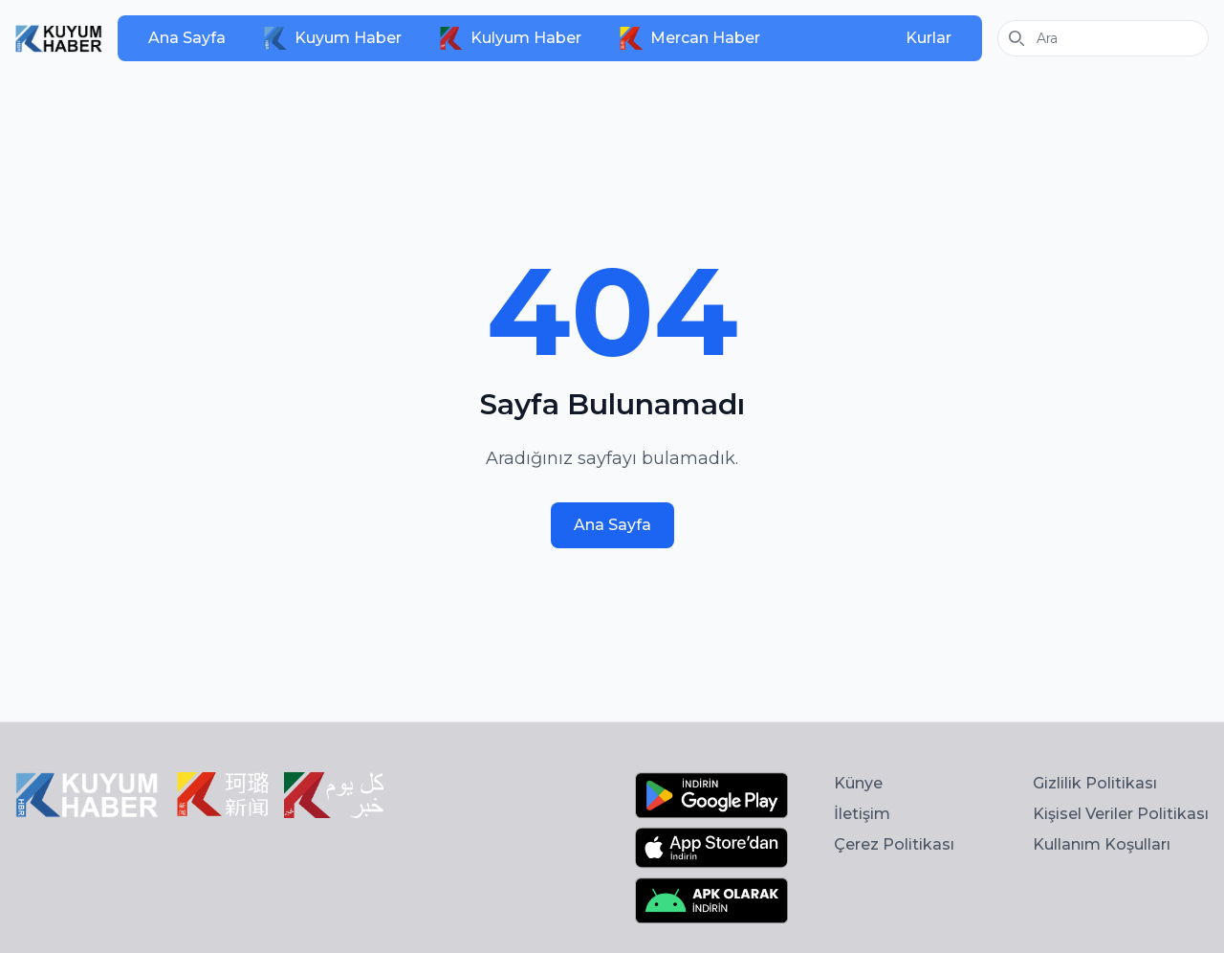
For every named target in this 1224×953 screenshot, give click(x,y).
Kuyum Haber (333, 38)
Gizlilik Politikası (1095, 783)
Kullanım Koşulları (1101, 844)
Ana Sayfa (187, 38)
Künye (858, 783)
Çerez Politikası (894, 844)
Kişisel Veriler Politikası (1121, 814)
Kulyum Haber (510, 38)
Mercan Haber (690, 38)
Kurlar (928, 38)
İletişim (862, 814)
